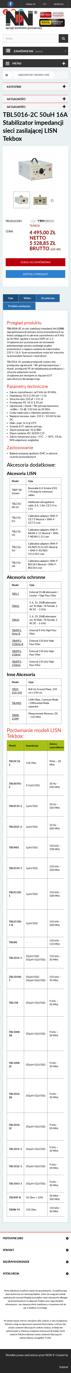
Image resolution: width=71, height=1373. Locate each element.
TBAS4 (15, 619)
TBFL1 (15, 593)
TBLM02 (16, 703)
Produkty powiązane (19, 306)
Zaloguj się (30, 4)
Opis (10, 298)
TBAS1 (15, 605)
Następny (52, 200)
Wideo (27, 298)
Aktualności (16, 99)
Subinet (63, 1367)
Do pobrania (48, 298)
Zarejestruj (58, 4)
